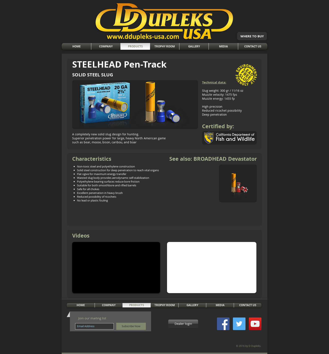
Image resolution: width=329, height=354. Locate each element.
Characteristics (91, 158)
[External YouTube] (116, 267)
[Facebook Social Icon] (223, 323)
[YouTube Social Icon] (255, 323)
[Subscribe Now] (131, 326)
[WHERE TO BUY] (252, 36)
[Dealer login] (183, 324)
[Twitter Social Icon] (239, 323)
